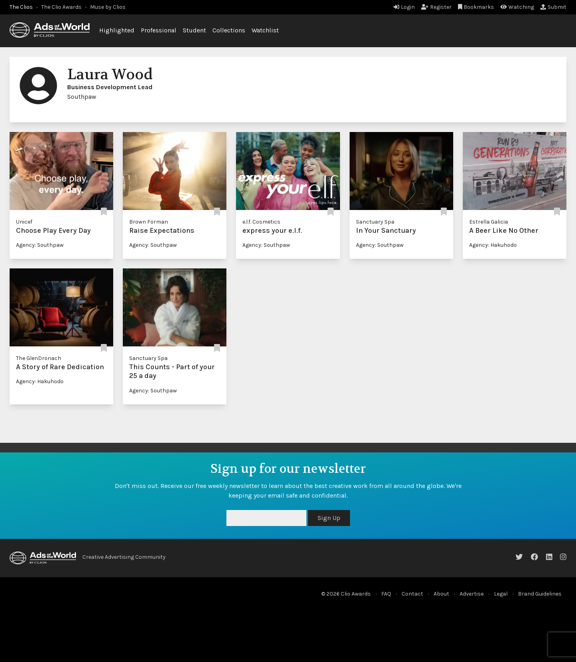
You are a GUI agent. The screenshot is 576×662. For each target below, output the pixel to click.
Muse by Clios (108, 7)
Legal (501, 593)
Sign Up (329, 518)
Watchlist (265, 30)
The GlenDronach (38, 358)
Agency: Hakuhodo (493, 245)
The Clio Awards (61, 7)
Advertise (472, 593)
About (441, 593)
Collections (228, 30)
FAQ (386, 593)
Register (436, 7)
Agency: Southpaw (40, 245)
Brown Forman (148, 221)
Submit (553, 7)
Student (194, 30)
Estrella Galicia (488, 221)
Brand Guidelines (540, 593)
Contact (412, 593)
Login (404, 7)
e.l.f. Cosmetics (261, 221)
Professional (158, 30)
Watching (517, 7)
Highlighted (116, 30)
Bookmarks (476, 7)
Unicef (24, 221)
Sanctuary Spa (375, 221)
